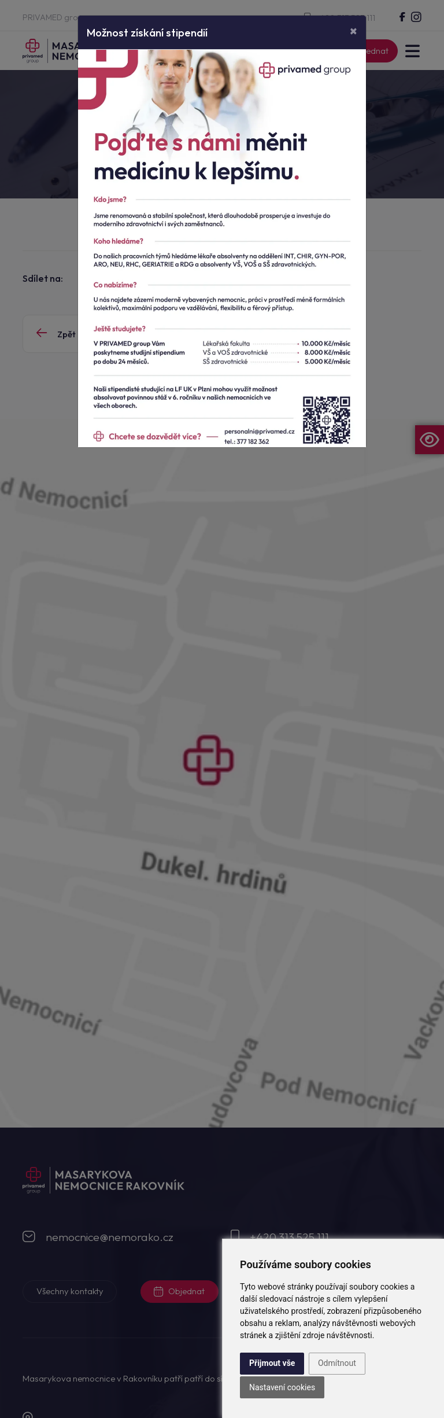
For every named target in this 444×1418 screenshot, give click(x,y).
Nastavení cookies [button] (282, 1387)
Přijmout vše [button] (272, 1363)
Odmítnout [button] (337, 1363)
